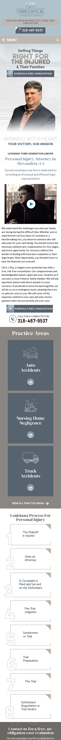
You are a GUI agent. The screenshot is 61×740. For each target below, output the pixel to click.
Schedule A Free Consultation (33, 73)
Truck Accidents (30, 471)
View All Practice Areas (28, 503)
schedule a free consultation (33, 308)
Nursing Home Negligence (30, 418)
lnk (30, 534)
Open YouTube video (31, 204)
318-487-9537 (32, 30)
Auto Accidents (30, 365)
